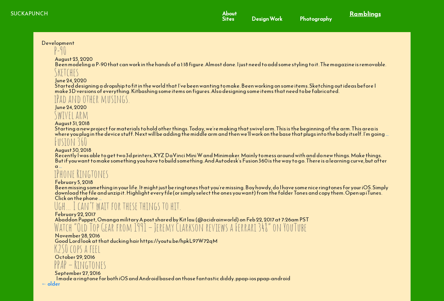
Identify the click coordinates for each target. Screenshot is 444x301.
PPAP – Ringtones (80, 265)
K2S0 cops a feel (77, 249)
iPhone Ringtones (81, 174)
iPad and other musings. (92, 99)
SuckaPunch (29, 13)
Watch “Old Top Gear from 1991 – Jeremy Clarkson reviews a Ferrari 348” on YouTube (180, 227)
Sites (228, 19)
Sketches (66, 72)
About (229, 13)
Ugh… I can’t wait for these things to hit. (117, 206)
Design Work (267, 19)
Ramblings (365, 14)
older (50, 284)
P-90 (60, 51)
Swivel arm (71, 115)
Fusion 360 (70, 141)
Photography (316, 19)
